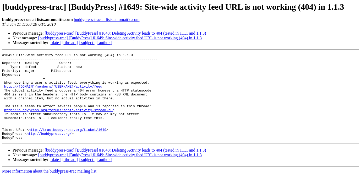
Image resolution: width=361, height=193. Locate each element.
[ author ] (104, 42)
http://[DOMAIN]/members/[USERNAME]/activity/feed (53, 93)
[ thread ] (70, 42)
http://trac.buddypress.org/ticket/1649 (67, 145)
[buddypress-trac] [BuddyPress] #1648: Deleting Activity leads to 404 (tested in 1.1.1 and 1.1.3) (125, 33)
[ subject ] (87, 42)
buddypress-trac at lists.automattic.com (107, 19)
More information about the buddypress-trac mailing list (49, 188)
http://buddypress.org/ (49, 150)
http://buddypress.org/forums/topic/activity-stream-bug (59, 121)
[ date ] (55, 42)
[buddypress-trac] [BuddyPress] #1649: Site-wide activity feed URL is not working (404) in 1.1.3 (120, 38)
